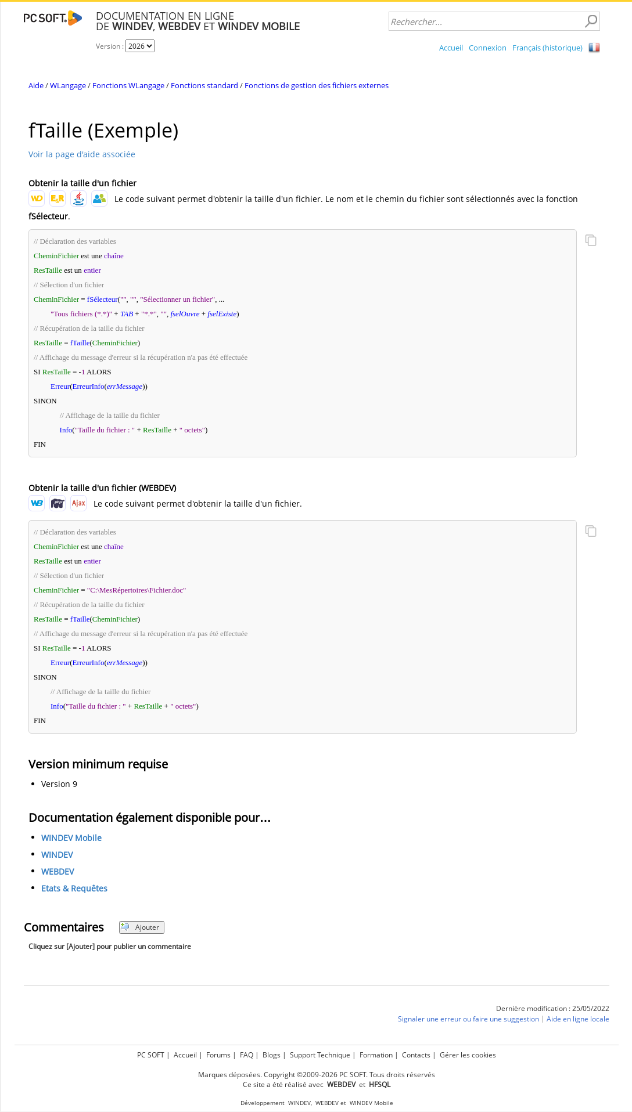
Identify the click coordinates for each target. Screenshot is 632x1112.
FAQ (246, 1055)
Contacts (416, 1055)
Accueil (451, 47)
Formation (376, 1055)
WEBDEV (57, 871)
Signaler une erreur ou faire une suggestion (468, 1019)
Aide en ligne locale (578, 1019)
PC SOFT (150, 1055)
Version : (110, 46)
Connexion (488, 47)
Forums (218, 1055)
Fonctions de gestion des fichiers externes (317, 85)
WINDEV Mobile (71, 837)
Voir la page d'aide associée (81, 154)
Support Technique (320, 1055)
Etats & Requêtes (74, 888)
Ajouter (139, 927)
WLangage (68, 85)
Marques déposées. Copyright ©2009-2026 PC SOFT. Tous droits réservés (316, 1074)
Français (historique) (547, 47)
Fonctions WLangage (128, 85)
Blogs (272, 1055)
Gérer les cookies (468, 1055)
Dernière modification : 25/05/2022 (552, 1008)
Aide (36, 85)
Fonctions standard (204, 85)
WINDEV (57, 854)
